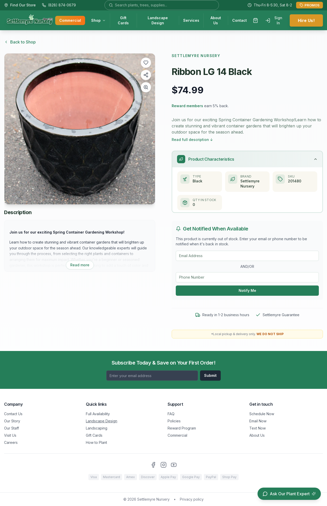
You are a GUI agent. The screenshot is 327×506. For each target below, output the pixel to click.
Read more (79, 265)
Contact (239, 20)
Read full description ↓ (192, 139)
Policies (174, 421)
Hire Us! (306, 20)
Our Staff (11, 428)
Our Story (12, 421)
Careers (11, 442)
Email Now (257, 421)
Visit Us (10, 435)
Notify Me (247, 291)
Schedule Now (261, 414)
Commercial (70, 20)
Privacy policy (192, 499)
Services (191, 20)
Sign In (273, 20)
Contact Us (13, 414)
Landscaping (96, 428)
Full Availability (98, 414)
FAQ (171, 414)
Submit (210, 375)
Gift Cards (123, 20)
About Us (216, 20)
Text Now (257, 428)
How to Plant (96, 442)
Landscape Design (158, 20)
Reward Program (182, 428)
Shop (98, 20)
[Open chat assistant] (289, 494)
